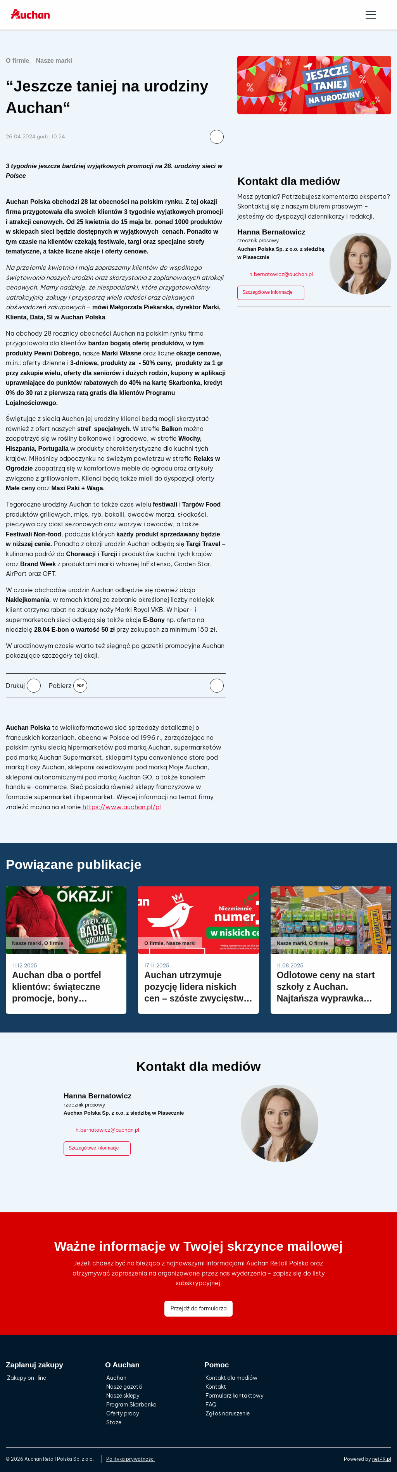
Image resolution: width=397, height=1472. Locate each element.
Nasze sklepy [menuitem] (123, 1395)
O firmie (17, 60)
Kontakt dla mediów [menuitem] (231, 1377)
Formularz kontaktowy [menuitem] (234, 1395)
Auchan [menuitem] (116, 1377)
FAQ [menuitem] (210, 1404)
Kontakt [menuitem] (215, 1386)
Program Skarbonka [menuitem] (131, 1404)
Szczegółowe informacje (270, 292)
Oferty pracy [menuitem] (122, 1413)
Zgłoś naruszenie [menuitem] (227, 1413)
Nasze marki (54, 60)
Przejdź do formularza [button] (199, 1308)
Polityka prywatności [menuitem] (130, 1459)
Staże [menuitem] (113, 1422)
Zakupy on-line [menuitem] (26, 1377)
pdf (80, 685)
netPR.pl (381, 1459)
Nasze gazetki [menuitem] (124, 1386)
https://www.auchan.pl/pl (121, 807)
